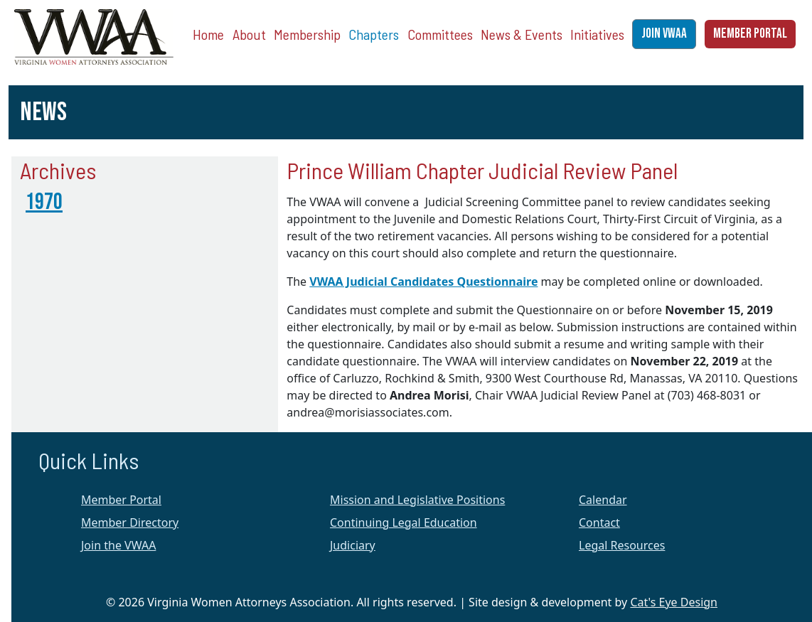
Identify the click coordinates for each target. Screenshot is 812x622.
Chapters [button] (373, 34)
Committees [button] (440, 34)
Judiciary (352, 545)
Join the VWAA (118, 545)
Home (208, 34)
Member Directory (129, 522)
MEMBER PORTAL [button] (750, 34)
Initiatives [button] (597, 34)
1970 (44, 202)
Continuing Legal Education (403, 522)
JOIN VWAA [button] (664, 34)
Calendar (603, 500)
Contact (599, 522)
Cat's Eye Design (673, 602)
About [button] (249, 34)
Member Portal (121, 500)
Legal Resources (622, 545)
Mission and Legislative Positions (417, 500)
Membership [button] (307, 34)
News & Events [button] (521, 34)
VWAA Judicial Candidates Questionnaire (423, 281)
